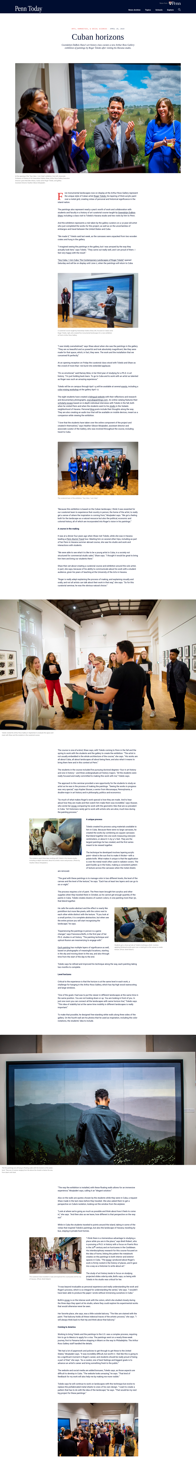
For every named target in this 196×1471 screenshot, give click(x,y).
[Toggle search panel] (179, 9)
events (124, 386)
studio (112, 406)
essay (74, 806)
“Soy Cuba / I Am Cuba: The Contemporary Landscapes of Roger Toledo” (91, 260)
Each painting (64, 947)
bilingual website (97, 397)
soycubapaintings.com (97, 400)
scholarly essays (65, 403)
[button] (98, 300)
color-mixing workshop (68, 389)
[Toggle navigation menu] (148, 9)
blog (92, 409)
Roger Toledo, (100, 196)
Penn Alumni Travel (75, 539)
